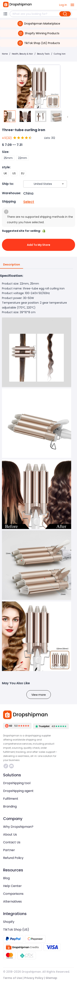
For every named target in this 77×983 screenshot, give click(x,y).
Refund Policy (13, 858)
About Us (10, 834)
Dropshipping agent (18, 791)
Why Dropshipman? (18, 826)
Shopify (8, 922)
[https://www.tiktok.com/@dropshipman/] (5, 766)
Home (5, 53)
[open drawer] (72, 5)
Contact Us (11, 842)
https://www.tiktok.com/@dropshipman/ (5, 766)
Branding (10, 806)
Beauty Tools (43, 53)
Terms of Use (12, 978)
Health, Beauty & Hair (22, 53)
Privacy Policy (33, 978)
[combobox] (39, 184)
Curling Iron (60, 53)
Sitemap (51, 978)
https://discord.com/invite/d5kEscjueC (11, 766)
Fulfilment (10, 798)
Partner (9, 850)
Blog (6, 878)
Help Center (12, 886)
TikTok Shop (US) (16, 929)
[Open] (63, 184)
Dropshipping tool (16, 783)
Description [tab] (11, 265)
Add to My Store (38, 245)
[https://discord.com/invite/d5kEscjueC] (11, 766)
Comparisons (13, 893)
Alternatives (12, 901)
